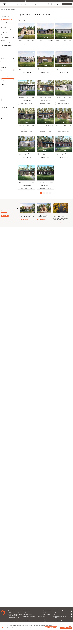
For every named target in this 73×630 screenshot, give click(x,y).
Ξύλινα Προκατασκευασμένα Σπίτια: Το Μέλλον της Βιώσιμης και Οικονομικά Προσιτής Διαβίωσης (39, 275)
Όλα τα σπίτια (5, 14)
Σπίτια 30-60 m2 (3, 25)
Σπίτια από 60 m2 (4, 27)
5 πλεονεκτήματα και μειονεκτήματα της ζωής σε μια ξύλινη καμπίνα (33, 394)
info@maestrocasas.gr (12, 622)
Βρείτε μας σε (67, 4)
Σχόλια (44, 616)
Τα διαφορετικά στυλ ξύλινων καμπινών (28, 475)
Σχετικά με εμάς (10, 4)
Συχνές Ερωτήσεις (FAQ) (57, 620)
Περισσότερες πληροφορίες (26, 46)
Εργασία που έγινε (23, 4)
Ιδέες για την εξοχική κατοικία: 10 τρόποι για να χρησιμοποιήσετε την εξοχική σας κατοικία (38, 556)
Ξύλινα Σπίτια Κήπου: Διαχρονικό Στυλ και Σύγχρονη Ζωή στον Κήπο (34, 237)
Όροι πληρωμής (56, 612)
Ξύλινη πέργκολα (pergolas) (6, 46)
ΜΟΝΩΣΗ (54, 614)
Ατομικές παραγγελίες (17, 4)
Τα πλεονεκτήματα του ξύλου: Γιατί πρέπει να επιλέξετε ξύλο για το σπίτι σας (35, 515)
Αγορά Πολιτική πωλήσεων (27, 614)
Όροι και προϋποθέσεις (27, 620)
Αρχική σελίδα (3, 9)
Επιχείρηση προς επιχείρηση (46, 624)
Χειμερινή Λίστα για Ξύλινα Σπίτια (27, 596)
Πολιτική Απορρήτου (26, 612)
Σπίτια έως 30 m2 (4, 22)
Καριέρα (44, 621)
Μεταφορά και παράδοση (57, 618)
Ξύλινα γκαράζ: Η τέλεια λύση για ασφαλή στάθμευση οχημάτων (33, 313)
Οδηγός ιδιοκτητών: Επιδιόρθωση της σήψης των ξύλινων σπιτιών (33, 434)
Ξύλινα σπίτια (5, 34)
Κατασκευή (45, 619)
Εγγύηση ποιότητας (46, 614)
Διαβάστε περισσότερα (24, 240)
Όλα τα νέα (4, 405)
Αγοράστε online (5, 16)
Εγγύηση (24, 618)
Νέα (43, 617)
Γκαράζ (3, 40)
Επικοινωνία (29, 4)
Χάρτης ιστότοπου (56, 624)
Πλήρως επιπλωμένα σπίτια (6, 32)
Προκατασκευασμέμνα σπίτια (10, 9)
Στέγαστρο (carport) (5, 42)
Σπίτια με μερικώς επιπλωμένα (6, 29)
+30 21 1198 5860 (39, 4)
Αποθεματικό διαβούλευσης (58, 622)
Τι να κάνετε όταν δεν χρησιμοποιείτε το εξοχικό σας (30, 353)
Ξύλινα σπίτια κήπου (6, 37)
